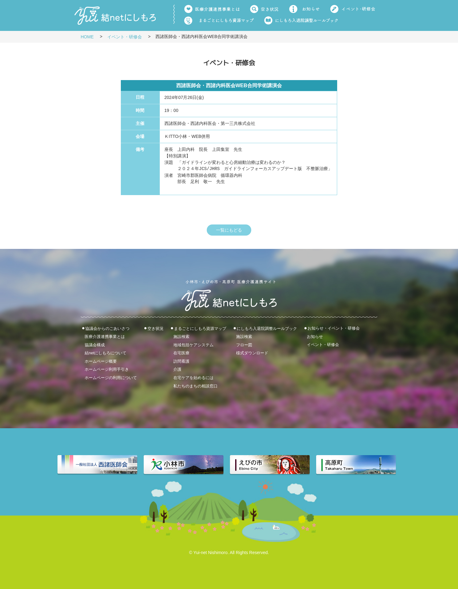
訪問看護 (181, 361)
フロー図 (244, 344)
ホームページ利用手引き (107, 369)
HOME (87, 36)
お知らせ (315, 336)
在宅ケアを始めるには (193, 377)
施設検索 (181, 336)
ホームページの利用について (111, 377)
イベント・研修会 (124, 36)
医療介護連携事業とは (105, 336)
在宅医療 (181, 353)
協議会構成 (95, 344)
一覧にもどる (229, 230)
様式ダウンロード (252, 353)
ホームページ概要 (101, 361)
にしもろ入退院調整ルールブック (267, 328)
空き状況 (155, 328)
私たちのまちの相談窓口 (195, 385)
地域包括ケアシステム (193, 344)
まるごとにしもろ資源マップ (200, 328)
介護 (177, 369)
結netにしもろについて (105, 353)
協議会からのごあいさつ (107, 328)
